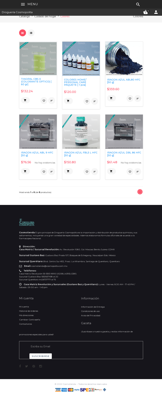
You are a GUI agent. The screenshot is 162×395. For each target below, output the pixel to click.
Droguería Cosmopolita (17, 12)
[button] (25, 100)
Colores (64, 16)
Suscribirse (41, 356)
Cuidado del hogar (45, 16)
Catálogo (24, 16)
